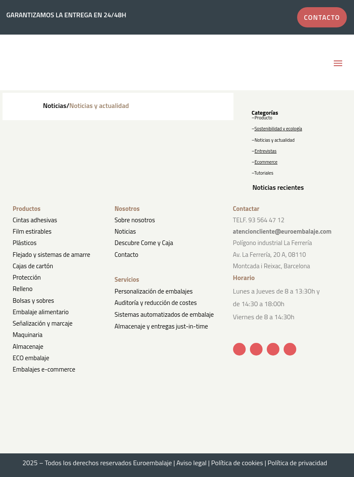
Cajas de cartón (33, 266)
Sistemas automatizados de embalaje (164, 314)
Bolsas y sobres (33, 300)
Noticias (125, 231)
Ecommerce (266, 162)
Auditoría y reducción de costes (156, 302)
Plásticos (25, 243)
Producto (263, 117)
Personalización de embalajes (154, 291)
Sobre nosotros (135, 220)
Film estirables (32, 231)
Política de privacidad (300, 463)
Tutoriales (263, 173)
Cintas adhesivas (35, 220)
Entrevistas (265, 151)
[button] (338, 64)
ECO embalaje (31, 358)
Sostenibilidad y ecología (278, 128)
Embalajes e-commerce (44, 369)
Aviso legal (192, 463)
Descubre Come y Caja (144, 243)
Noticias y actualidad (275, 140)
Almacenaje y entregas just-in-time (161, 326)
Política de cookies (237, 463)
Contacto (126, 254)
